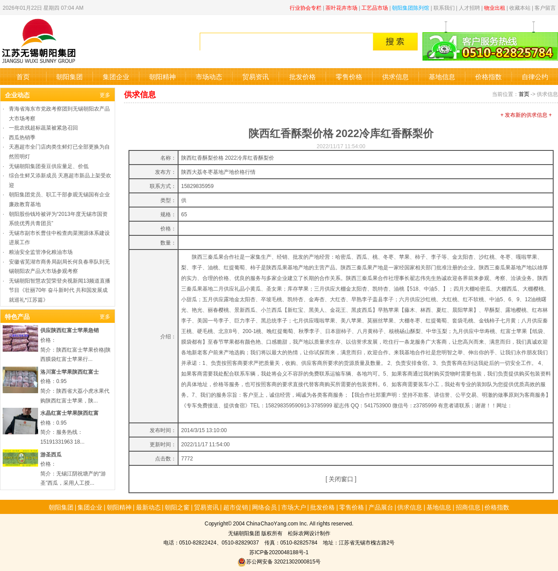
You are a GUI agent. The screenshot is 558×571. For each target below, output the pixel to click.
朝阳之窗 (177, 506)
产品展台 (380, 506)
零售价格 (349, 76)
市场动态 (209, 76)
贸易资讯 (255, 76)
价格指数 (488, 76)
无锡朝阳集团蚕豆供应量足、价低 (49, 165)
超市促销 (235, 506)
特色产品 (17, 316)
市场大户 (293, 506)
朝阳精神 (162, 76)
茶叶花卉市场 (341, 7)
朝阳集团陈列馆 (410, 7)
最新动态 (148, 506)
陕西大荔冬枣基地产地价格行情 (218, 171)
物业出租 (494, 7)
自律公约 (535, 76)
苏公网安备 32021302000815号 (279, 561)
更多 (105, 94)
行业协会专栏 (306, 7)
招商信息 (468, 506)
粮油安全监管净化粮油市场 (41, 251)
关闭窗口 (341, 478)
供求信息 (395, 76)
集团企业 (116, 76)
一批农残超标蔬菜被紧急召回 (43, 127)
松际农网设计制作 (309, 533)
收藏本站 (520, 7)
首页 (23, 76)
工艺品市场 (374, 7)
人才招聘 (469, 7)
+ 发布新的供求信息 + (526, 114)
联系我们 (444, 7)
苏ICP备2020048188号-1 (278, 552)
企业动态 (17, 94)
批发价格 (302, 76)
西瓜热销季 (22, 137)
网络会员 (264, 506)
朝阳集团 (69, 76)
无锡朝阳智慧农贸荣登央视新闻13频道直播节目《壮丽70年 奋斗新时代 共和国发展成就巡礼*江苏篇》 (59, 289)
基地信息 (442, 76)
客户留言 (545, 7)
